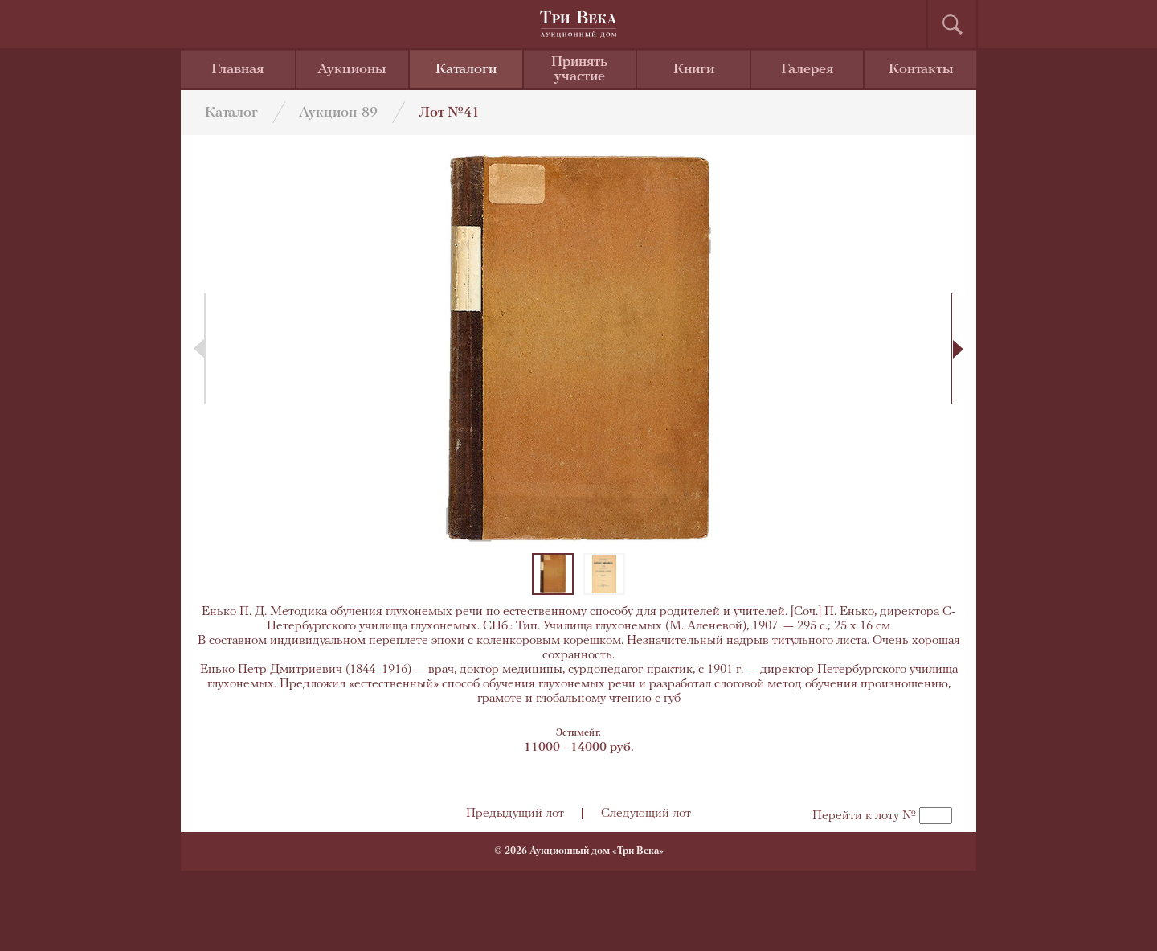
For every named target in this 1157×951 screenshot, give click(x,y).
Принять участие (579, 69)
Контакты (921, 69)
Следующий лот (646, 813)
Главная (237, 69)
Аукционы (351, 69)
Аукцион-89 (338, 113)
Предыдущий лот (515, 813)
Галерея (807, 69)
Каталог (231, 113)
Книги (693, 69)
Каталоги (466, 69)
